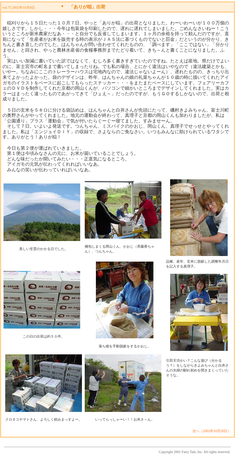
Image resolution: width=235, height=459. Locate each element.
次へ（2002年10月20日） (211, 431)
